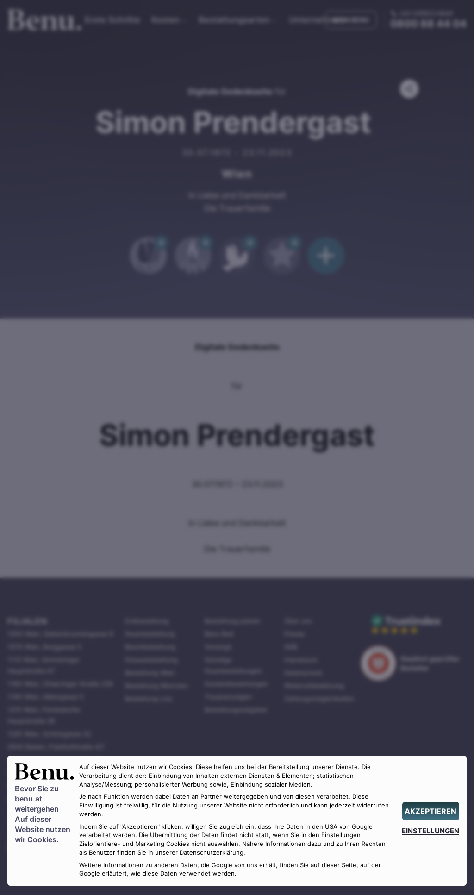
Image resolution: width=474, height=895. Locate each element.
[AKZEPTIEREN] (430, 811)
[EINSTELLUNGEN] (430, 830)
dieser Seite (339, 865)
